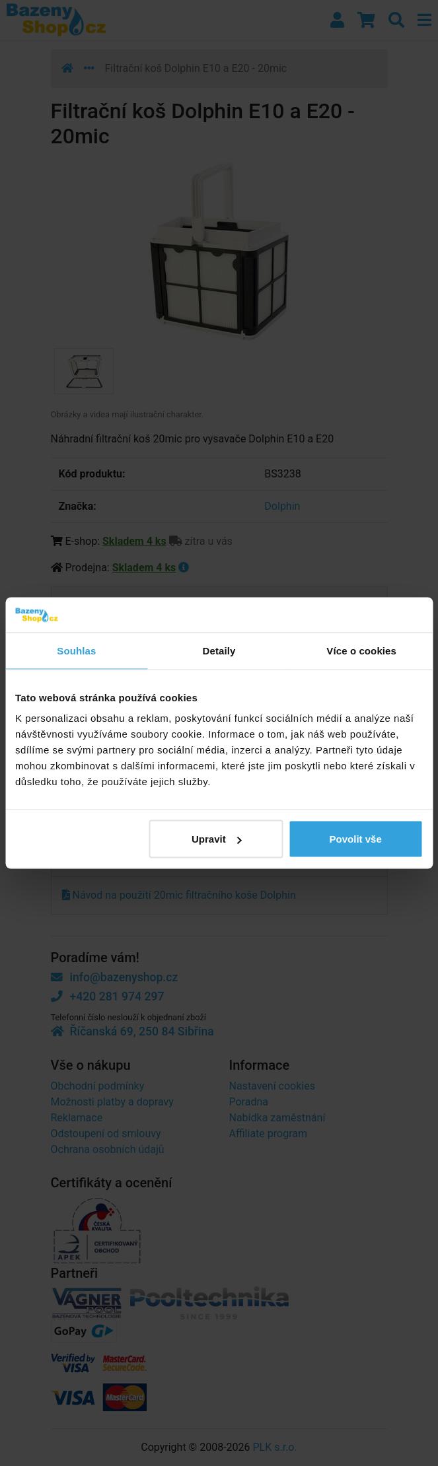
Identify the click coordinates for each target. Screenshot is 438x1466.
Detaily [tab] (219, 650)
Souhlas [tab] (76, 650)
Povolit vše (356, 839)
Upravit (217, 839)
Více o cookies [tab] (361, 650)
